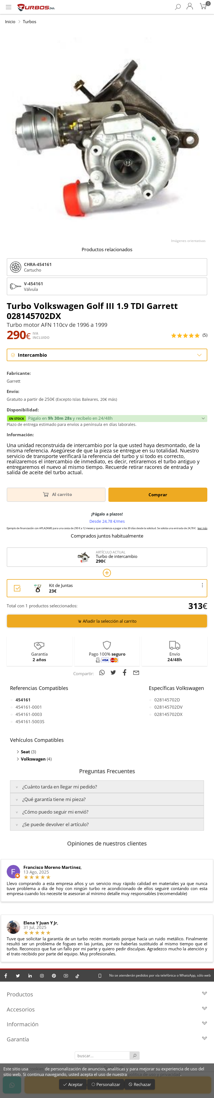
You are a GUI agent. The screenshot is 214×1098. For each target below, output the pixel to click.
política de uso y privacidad (154, 1074)
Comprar (158, 495)
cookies (36, 1068)
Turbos (29, 21)
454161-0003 (29, 714)
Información (107, 1025)
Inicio (10, 21)
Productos (107, 995)
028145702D (167, 700)
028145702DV (168, 707)
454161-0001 (29, 707)
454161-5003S (30, 722)
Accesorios (107, 1010)
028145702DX (168, 714)
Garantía (107, 1040)
